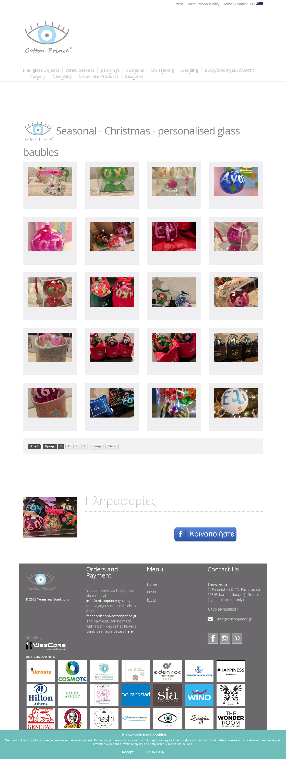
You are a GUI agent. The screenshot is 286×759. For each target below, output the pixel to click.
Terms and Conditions (53, 599)
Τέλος (112, 446)
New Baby (62, 76)
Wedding (189, 70)
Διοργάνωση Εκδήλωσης (230, 70)
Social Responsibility (203, 4)
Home (227, 4)
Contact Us (244, 4)
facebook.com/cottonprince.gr (111, 616)
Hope (151, 599)
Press (179, 4)
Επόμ (96, 446)
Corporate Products (98, 76)
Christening (162, 70)
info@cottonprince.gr (103, 600)
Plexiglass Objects (41, 70)
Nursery (38, 76)
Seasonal (134, 76)
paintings (110, 70)
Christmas (127, 131)
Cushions (135, 70)
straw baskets (80, 70)
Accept (128, 752)
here (129, 631)
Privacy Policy (154, 752)
